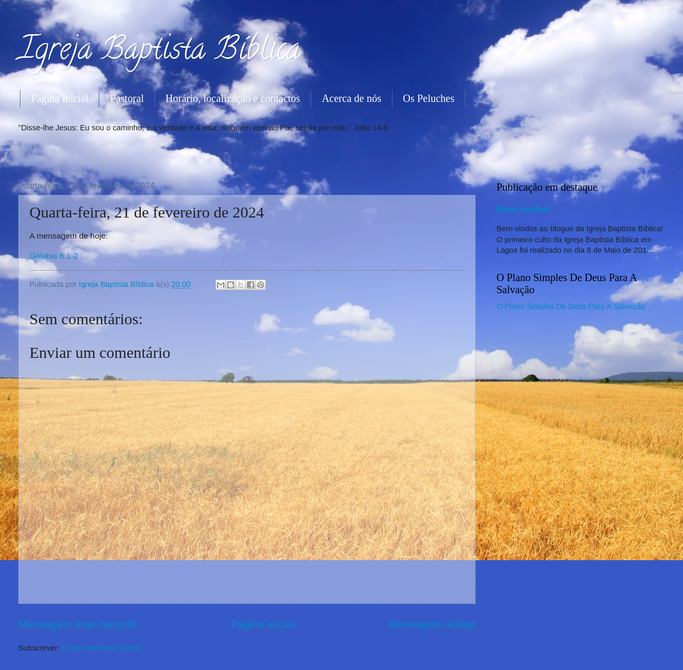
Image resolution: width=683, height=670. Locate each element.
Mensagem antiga (432, 624)
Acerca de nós (351, 98)
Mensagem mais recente (77, 624)
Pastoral (126, 98)
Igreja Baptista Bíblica (159, 52)
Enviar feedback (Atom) (102, 648)
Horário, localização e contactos (233, 98)
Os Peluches (428, 98)
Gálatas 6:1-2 (53, 255)
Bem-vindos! (523, 209)
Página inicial (59, 98)
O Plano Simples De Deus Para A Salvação (570, 306)
